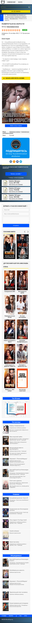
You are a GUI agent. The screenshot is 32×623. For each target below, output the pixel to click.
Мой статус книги (16, 126)
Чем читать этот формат (16, 184)
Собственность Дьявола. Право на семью (9, 365)
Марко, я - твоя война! (9, 390)
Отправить (16, 225)
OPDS (25, 615)
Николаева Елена (14, 18)
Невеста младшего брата (9, 341)
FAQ (20, 615)
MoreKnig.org (3, 2)
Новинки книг (11, 2)
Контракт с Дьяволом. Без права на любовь (22, 365)
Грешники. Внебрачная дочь (22, 341)
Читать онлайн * (16, 174)
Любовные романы (14, 132)
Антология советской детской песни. (22, 390)
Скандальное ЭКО (9, 291)
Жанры (20, 2)
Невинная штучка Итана (10, 316)
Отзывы (4, 615)
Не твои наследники (22, 316)
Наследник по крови (22, 292)
